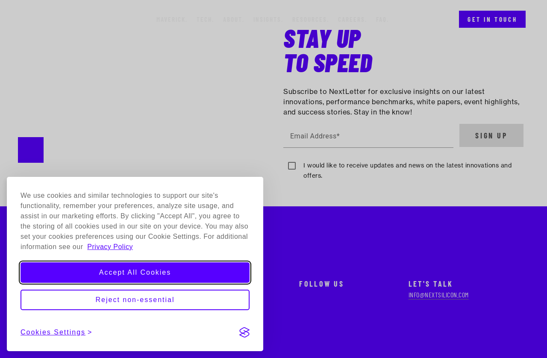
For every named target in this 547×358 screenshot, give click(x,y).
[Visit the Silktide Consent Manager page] (244, 332)
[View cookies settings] (56, 332)
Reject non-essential (135, 299)
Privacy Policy (110, 246)
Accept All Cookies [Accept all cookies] (135, 272)
